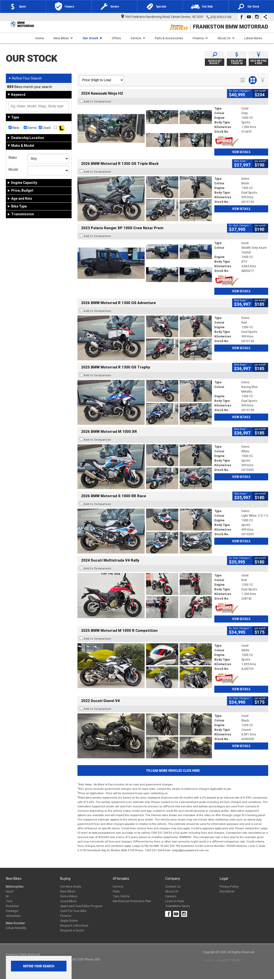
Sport (10, 891)
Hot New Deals (70, 886)
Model (13, 169)
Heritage (12, 911)
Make (13, 157)
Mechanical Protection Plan (132, 901)
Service (138, 38)
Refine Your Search (25, 78)
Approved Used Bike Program (81, 906)
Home (39, 38)
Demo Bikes (68, 896)
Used (44, 128)
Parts (116, 891)
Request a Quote (72, 930)
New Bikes (63, 38)
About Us (226, 38)
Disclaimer (227, 891)
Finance (200, 38)
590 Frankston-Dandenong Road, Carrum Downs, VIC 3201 (162, 17)
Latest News (253, 38)
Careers (170, 896)
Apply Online (69, 921)
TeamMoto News (177, 906)
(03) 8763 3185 (221, 17)
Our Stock (92, 38)
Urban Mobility (16, 928)
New (14, 128)
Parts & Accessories (169, 38)
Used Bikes (68, 901)
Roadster (12, 906)
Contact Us (173, 886)
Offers (116, 38)
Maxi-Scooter (15, 923)
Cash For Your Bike (73, 911)
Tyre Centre (121, 896)
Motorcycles (15, 886)
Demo (30, 128)
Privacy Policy (229, 886)
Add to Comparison (97, 101)
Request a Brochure (74, 925)
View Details (241, 152)
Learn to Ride (174, 901)
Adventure (13, 916)
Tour (9, 901)
